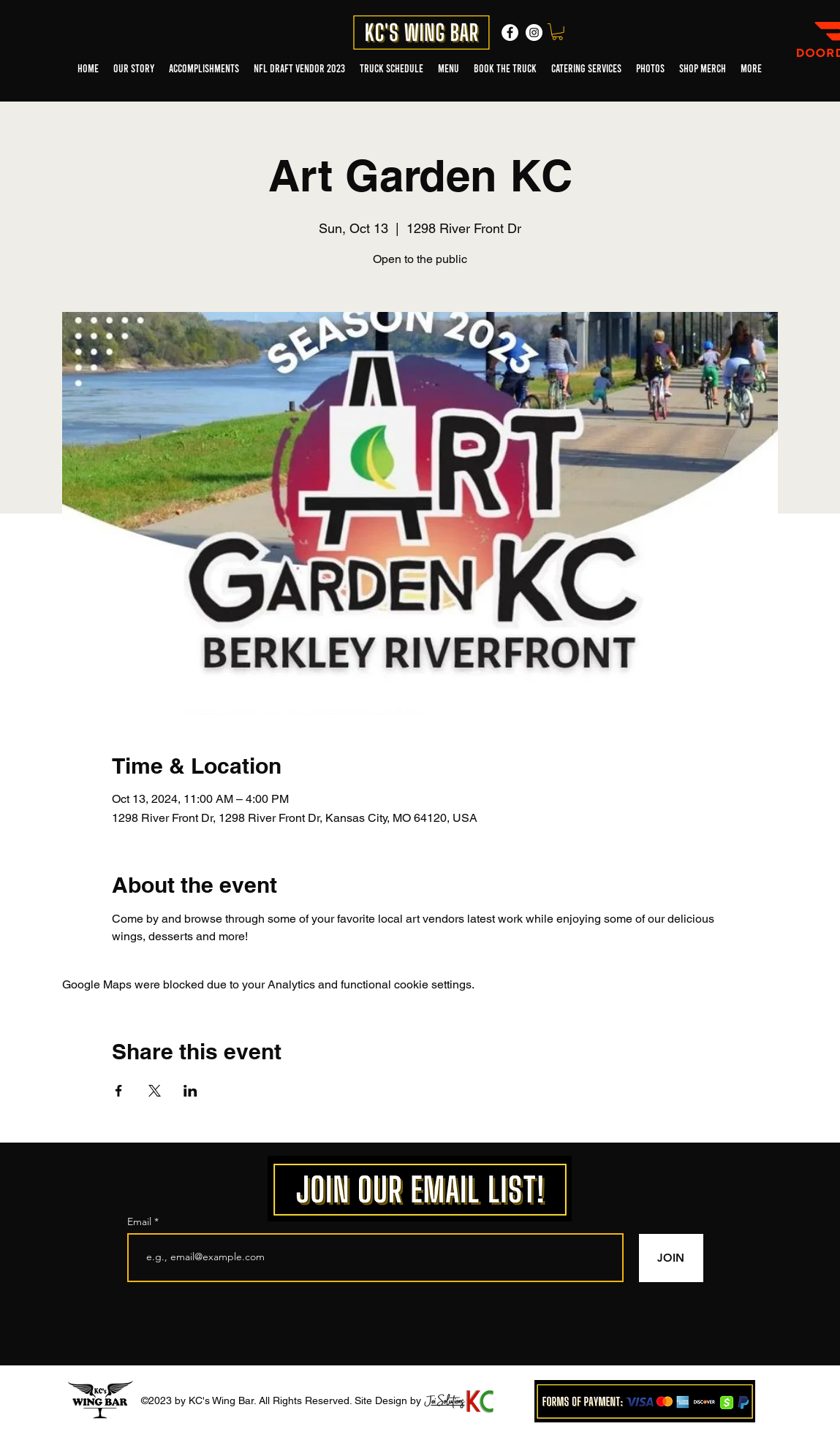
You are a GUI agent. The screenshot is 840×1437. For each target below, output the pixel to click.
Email (140, 1221)
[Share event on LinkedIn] (190, 1091)
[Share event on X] (155, 1091)
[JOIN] (671, 1258)
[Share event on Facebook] (119, 1091)
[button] (557, 31)
